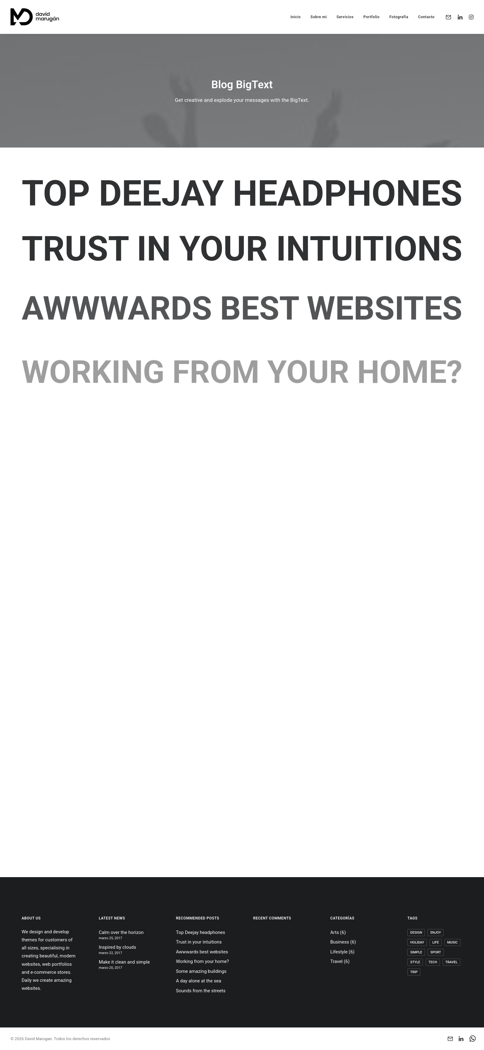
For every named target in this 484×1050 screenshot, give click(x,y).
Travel (336, 961)
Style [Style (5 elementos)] (415, 962)
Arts (334, 932)
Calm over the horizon (121, 932)
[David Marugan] (34, 16)
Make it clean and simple (124, 962)
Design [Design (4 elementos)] (416, 933)
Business (339, 942)
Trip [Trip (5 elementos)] (414, 972)
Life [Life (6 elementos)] (435, 942)
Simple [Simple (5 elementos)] (416, 952)
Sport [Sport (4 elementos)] (435, 952)
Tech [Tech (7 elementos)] (432, 962)
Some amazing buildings (201, 971)
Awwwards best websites (202, 952)
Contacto (426, 17)
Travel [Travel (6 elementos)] (451, 962)
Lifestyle (339, 952)
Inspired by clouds (117, 947)
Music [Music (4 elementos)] (452, 942)
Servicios (344, 17)
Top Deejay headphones (242, 193)
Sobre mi (319, 17)
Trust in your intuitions (242, 249)
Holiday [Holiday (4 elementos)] (417, 942)
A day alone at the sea (198, 981)
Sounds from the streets (201, 991)
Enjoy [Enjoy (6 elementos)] (435, 933)
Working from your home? (202, 961)
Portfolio (371, 17)
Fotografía (398, 17)
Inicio (295, 17)
